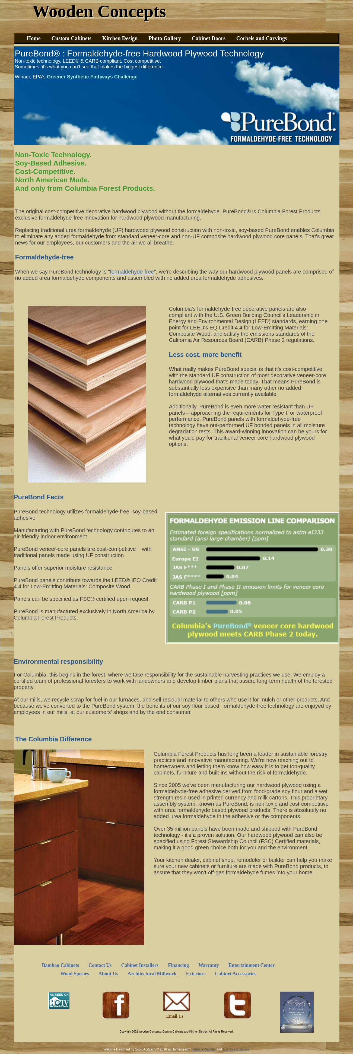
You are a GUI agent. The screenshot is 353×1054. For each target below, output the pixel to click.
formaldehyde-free (132, 272)
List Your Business (236, 1049)
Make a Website (204, 1049)
